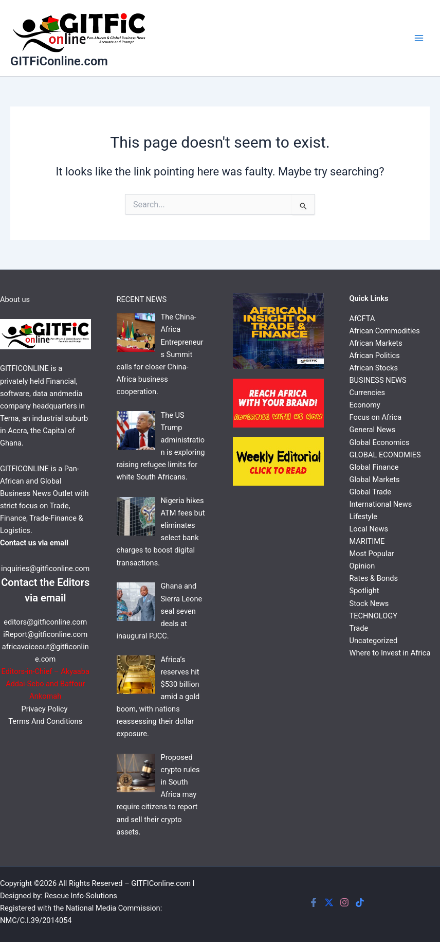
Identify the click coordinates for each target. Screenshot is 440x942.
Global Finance (374, 467)
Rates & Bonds (374, 578)
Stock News (369, 603)
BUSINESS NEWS (378, 380)
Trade (359, 628)
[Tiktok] (359, 902)
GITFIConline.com (161, 883)
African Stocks (374, 367)
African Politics (375, 355)
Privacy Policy (45, 709)
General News (373, 429)
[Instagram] (344, 902)
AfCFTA (362, 318)
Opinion (362, 566)
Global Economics (380, 442)
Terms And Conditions (45, 721)
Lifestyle (364, 516)
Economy (365, 405)
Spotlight (364, 590)
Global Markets (375, 479)
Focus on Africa (376, 417)
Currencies (367, 392)
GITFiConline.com (59, 61)
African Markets (376, 343)
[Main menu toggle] (419, 38)
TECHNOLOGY (373, 615)
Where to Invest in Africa (390, 652)
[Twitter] (329, 902)
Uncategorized (374, 640)
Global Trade (370, 491)
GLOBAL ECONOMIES (385, 454)
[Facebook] (313, 902)
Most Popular (372, 553)
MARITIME (367, 541)
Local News (369, 529)
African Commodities (385, 330)
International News (381, 504)
